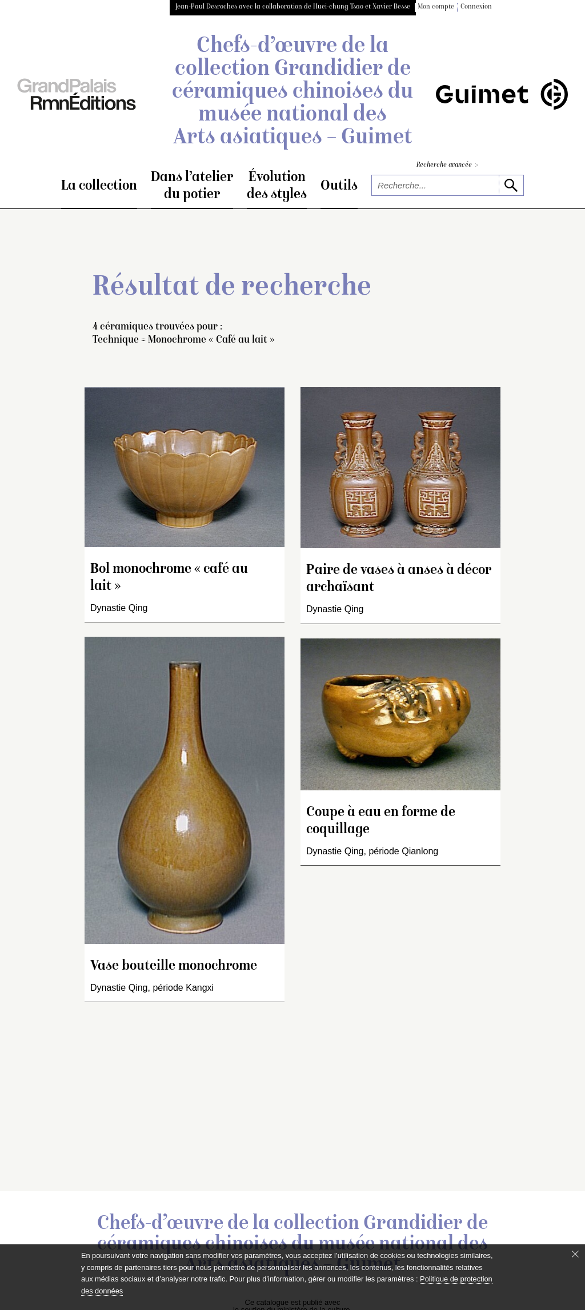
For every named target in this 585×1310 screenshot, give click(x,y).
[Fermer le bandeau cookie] (575, 1254)
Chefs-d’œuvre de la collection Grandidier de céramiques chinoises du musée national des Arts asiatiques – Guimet (292, 92)
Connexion (476, 7)
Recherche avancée (447, 165)
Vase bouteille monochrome (173, 966)
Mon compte (436, 7)
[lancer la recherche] (511, 185)
